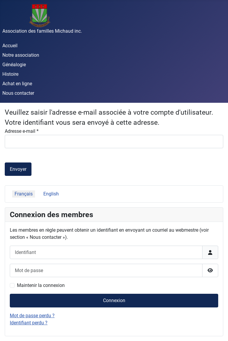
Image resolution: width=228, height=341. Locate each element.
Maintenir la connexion (41, 285)
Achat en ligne (17, 83)
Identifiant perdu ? (29, 323)
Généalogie (14, 64)
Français (24, 194)
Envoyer (18, 169)
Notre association (20, 55)
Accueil (10, 45)
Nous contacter (18, 93)
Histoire (10, 74)
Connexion (114, 300)
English (51, 194)
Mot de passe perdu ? (32, 315)
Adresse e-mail (22, 131)
